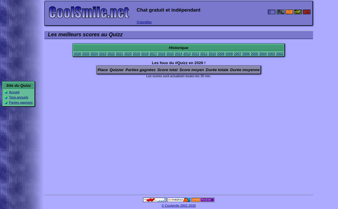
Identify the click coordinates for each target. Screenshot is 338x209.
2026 (77, 53)
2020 (128, 53)
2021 (119, 53)
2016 (161, 53)
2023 (102, 53)
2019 (136, 53)
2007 (237, 53)
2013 (187, 53)
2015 (170, 53)
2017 (153, 53)
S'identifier (144, 22)
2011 (203, 53)
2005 (254, 53)
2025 (85, 53)
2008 (229, 53)
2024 (94, 53)
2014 (178, 53)
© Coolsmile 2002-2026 (179, 205)
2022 (111, 53)
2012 (195, 53)
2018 (145, 53)
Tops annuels (18, 97)
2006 (246, 53)
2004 (263, 53)
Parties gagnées (20, 102)
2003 (271, 53)
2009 (220, 53)
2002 (279, 53)
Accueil (14, 92)
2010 (212, 53)
